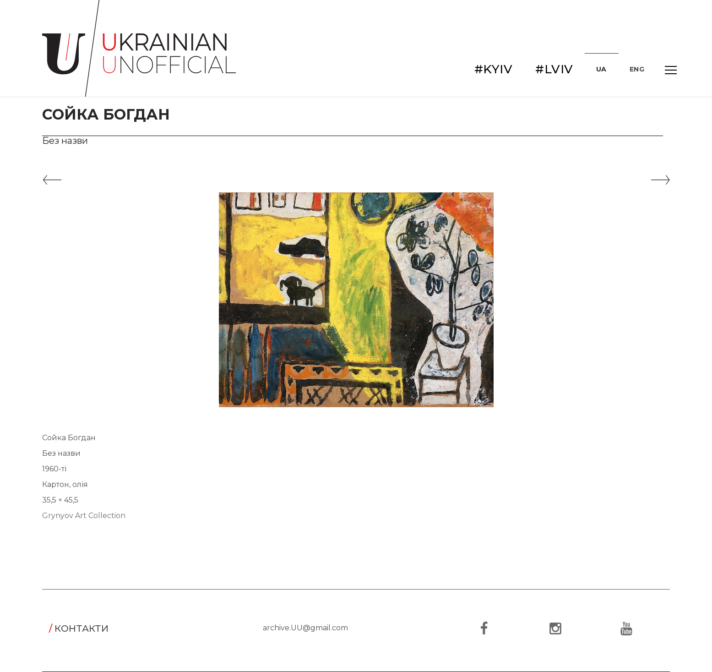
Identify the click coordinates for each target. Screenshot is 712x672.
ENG (637, 69)
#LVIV (554, 69)
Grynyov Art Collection (83, 515)
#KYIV (493, 69)
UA (601, 69)
